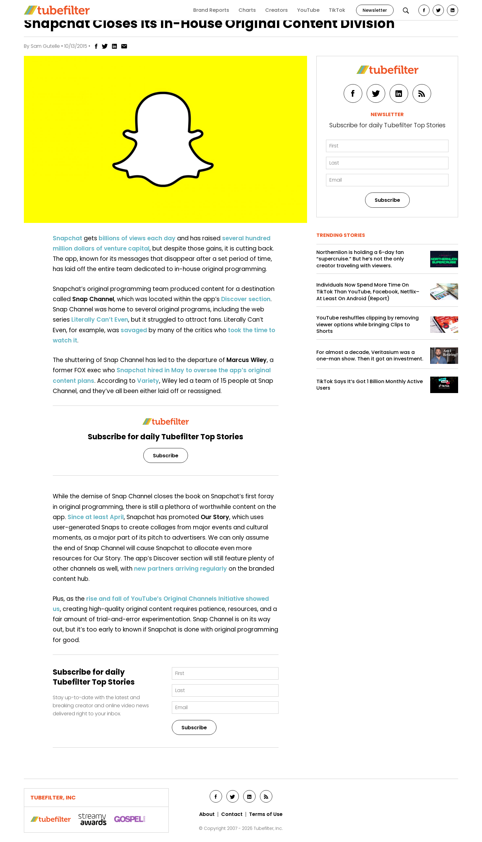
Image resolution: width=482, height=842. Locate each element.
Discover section (245, 299)
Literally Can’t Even (99, 319)
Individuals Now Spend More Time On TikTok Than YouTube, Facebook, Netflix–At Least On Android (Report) (367, 292)
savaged (134, 330)
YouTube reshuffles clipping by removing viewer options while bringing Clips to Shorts (367, 325)
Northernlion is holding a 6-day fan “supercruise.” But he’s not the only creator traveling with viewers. (360, 259)
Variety (148, 381)
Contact (232, 814)
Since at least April (96, 517)
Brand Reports (211, 10)
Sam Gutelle (45, 46)
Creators (276, 10)
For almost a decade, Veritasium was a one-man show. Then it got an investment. (369, 355)
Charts (247, 10)
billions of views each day (137, 238)
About (207, 814)
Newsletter (375, 10)
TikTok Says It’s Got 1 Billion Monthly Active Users (369, 385)
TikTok (337, 10)
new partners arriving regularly (180, 568)
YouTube (308, 10)
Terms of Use (266, 814)
